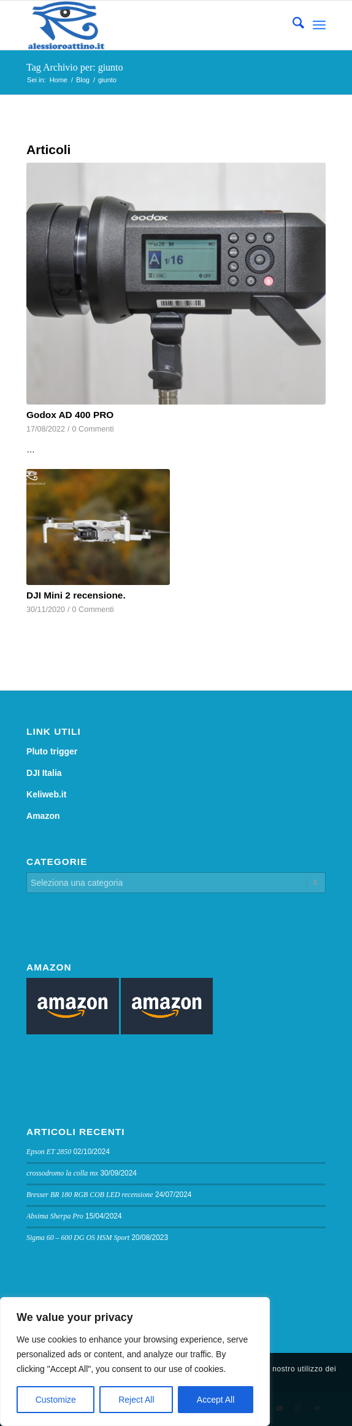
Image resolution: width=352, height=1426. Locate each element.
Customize (56, 1400)
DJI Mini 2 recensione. (76, 595)
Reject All (136, 1400)
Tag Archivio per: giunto (74, 67)
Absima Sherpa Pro (54, 1216)
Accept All (215, 1400)
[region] (135, 1361)
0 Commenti (93, 429)
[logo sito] (146, 25)
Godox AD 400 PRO (69, 414)
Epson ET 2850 (48, 1151)
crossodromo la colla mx (62, 1173)
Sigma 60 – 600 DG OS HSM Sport (77, 1237)
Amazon (42, 816)
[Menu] (319, 25)
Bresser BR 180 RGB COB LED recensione (89, 1194)
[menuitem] (292, 25)
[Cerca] (292, 25)
